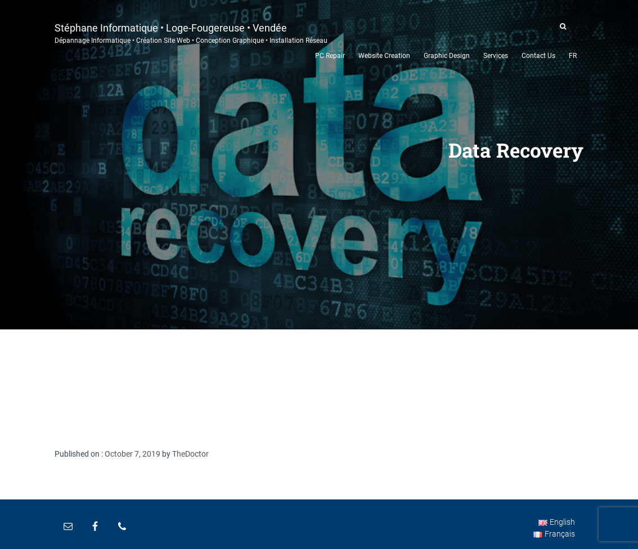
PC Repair (330, 56)
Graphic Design (447, 56)
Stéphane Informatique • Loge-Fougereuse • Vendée (191, 32)
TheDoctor (190, 453)
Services (495, 56)
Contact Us (538, 56)
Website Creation (384, 56)
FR (573, 56)
